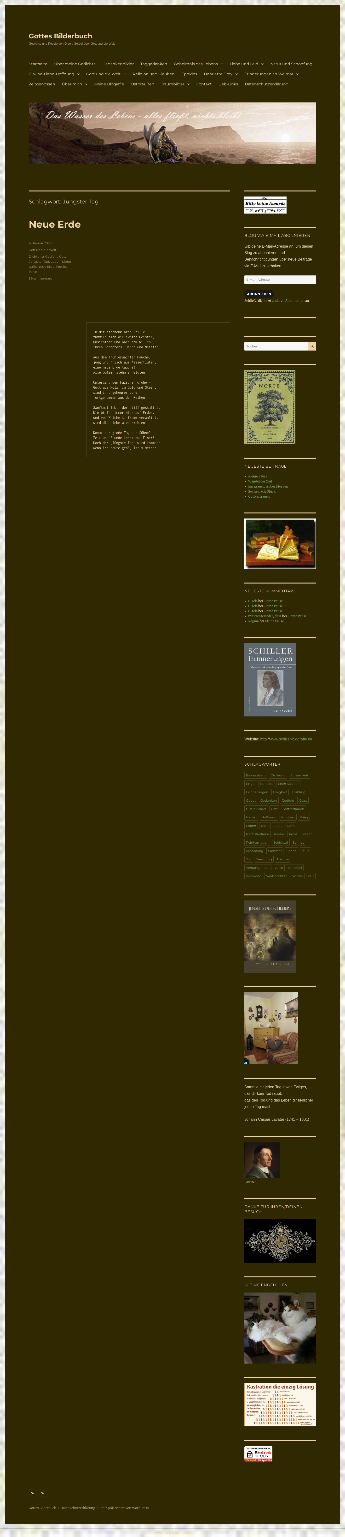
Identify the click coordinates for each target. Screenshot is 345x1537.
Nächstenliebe (257, 834)
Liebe (66, 261)
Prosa (293, 834)
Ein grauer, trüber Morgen (268, 486)
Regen (307, 834)
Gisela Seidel (256, 809)
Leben (56, 261)
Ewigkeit (280, 792)
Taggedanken (153, 64)
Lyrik (32, 266)
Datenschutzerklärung (266, 84)
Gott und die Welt (103, 74)
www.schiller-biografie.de (291, 739)
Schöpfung (254, 851)
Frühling (298, 792)
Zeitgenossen (42, 84)
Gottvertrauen (259, 496)
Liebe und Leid (244, 64)
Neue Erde (55, 224)
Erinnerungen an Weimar (268, 74)
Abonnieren (259, 294)
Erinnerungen (257, 792)
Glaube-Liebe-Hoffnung (51, 74)
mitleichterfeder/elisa (265, 616)
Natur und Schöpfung (291, 64)
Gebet (251, 800)
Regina (253, 621)
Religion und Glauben (154, 74)
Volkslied (295, 868)
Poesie (61, 266)
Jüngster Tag (39, 261)
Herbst (251, 817)
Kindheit (288, 817)
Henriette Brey (218, 74)
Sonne (292, 851)
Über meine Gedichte (75, 64)
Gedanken (268, 800)
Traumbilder (172, 84)
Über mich (72, 84)
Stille (305, 851)
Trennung (264, 859)
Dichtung (36, 256)
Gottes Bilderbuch (60, 36)
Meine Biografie (109, 84)
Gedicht (51, 256)
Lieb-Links (228, 84)
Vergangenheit (258, 868)
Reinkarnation (257, 842)
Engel (250, 784)
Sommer (275, 851)
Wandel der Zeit (260, 481)
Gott (62, 256)
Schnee (299, 842)
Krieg (304, 817)
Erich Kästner (288, 784)
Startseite (38, 64)
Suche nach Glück (262, 491)
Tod (249, 859)
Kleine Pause (257, 476)
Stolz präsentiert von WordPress (124, 1508)
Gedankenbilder (118, 64)
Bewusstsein (256, 775)
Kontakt (204, 84)
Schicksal (280, 842)
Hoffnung (268, 817)
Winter (297, 876)
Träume (283, 859)
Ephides (189, 74)
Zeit (311, 876)
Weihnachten (277, 876)
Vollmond (253, 876)
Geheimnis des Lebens (196, 64)
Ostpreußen (142, 84)
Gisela (253, 601)
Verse (33, 272)
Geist (303, 800)
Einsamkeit (299, 775)
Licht (265, 826)
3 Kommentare (40, 278)
